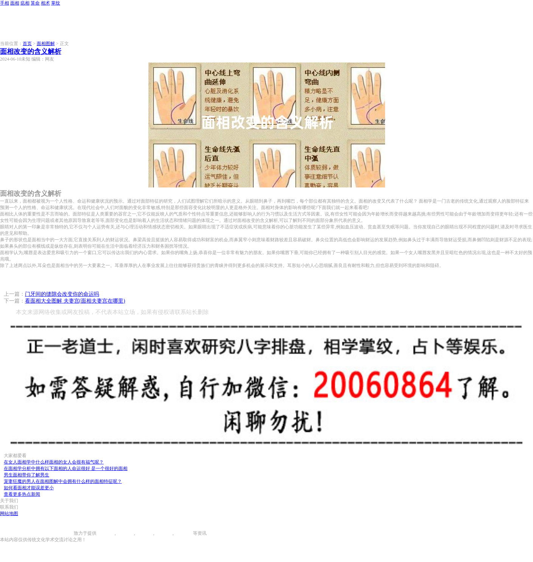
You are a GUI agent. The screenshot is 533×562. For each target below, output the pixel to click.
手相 (4, 3)
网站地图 (9, 513)
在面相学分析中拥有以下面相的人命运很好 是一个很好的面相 (65, 468)
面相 (14, 3)
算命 (35, 3)
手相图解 (105, 533)
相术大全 (184, 533)
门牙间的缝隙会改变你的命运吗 (62, 294)
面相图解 (46, 43)
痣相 (25, 3)
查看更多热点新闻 (22, 494)
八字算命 (163, 533)
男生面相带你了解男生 (26, 475)
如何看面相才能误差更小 (29, 487)
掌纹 (55, 3)
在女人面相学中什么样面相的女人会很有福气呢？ (54, 462)
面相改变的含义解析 (30, 51)
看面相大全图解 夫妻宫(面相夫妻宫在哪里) (75, 301)
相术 (45, 3)
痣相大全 (144, 533)
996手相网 (63, 533)
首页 (27, 43)
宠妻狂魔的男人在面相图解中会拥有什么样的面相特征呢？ (63, 481)
